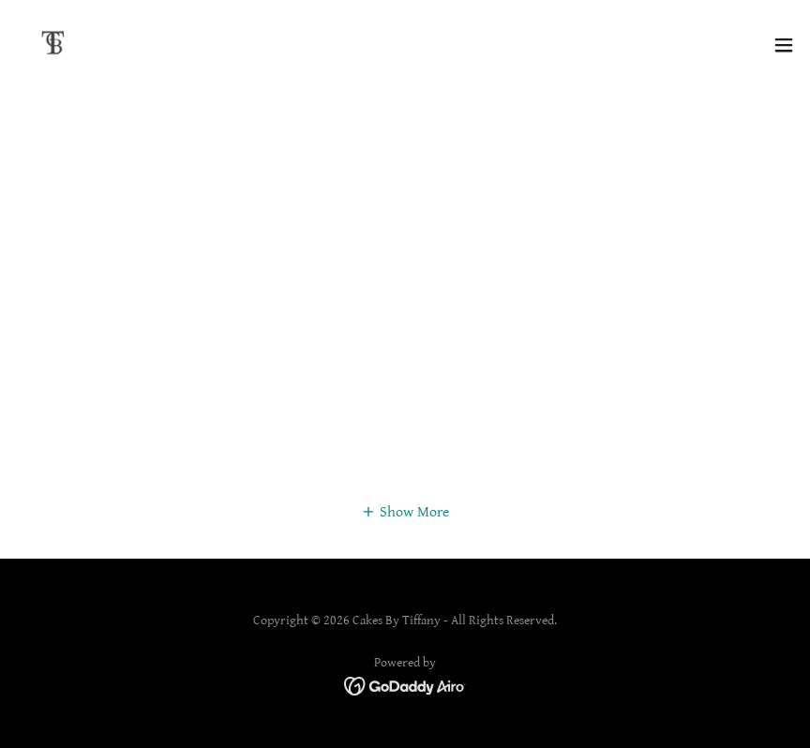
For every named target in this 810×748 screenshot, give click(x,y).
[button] (783, 45)
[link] (52, 44)
